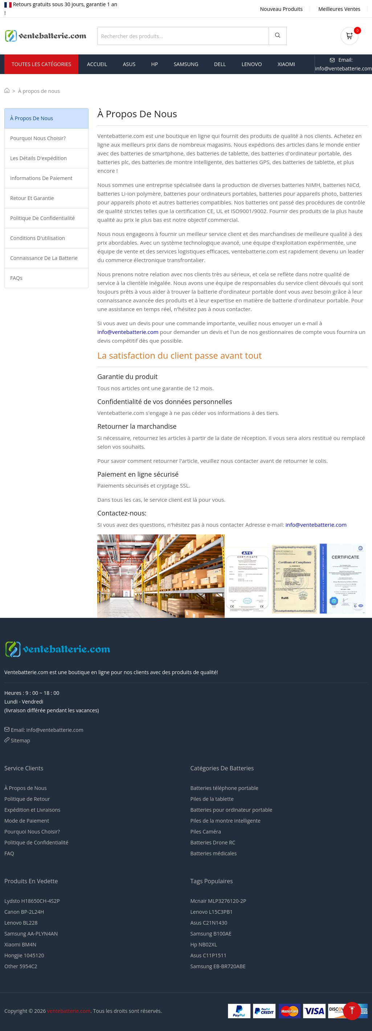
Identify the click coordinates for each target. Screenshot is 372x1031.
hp (154, 64)
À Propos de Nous (25, 788)
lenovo (252, 64)
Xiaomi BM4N (20, 944)
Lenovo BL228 (21, 922)
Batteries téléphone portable (224, 788)
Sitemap (20, 740)
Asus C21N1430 (209, 922)
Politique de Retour (27, 798)
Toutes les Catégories (41, 64)
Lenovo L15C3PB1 (212, 911)
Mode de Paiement (26, 820)
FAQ (9, 853)
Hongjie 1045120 (24, 955)
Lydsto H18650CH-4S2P (32, 900)
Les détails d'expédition (38, 158)
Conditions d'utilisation (37, 238)
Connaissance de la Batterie (44, 257)
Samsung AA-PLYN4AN (31, 933)
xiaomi (286, 64)
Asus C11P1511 (209, 955)
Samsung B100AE (211, 933)
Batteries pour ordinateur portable (232, 809)
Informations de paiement (41, 178)
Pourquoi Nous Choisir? (32, 831)
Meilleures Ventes (339, 8)
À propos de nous (31, 118)
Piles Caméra (206, 831)
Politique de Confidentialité (42, 218)
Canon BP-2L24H (24, 911)
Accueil (97, 64)
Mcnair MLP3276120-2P (218, 900)
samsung (186, 64)
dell (220, 64)
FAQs (16, 277)
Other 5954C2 (20, 966)
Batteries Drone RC (213, 842)
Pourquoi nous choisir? (38, 138)
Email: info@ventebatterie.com (47, 729)
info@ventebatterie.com (127, 331)
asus (129, 64)
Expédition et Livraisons (32, 809)
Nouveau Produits (281, 8)
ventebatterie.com (68, 1010)
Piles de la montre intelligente (226, 820)
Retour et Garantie (32, 198)
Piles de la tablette (212, 798)
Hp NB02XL (204, 944)
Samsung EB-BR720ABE (218, 966)
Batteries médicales (214, 853)
